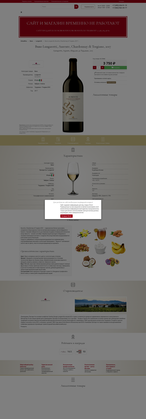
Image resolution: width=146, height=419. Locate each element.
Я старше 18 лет (66, 216)
